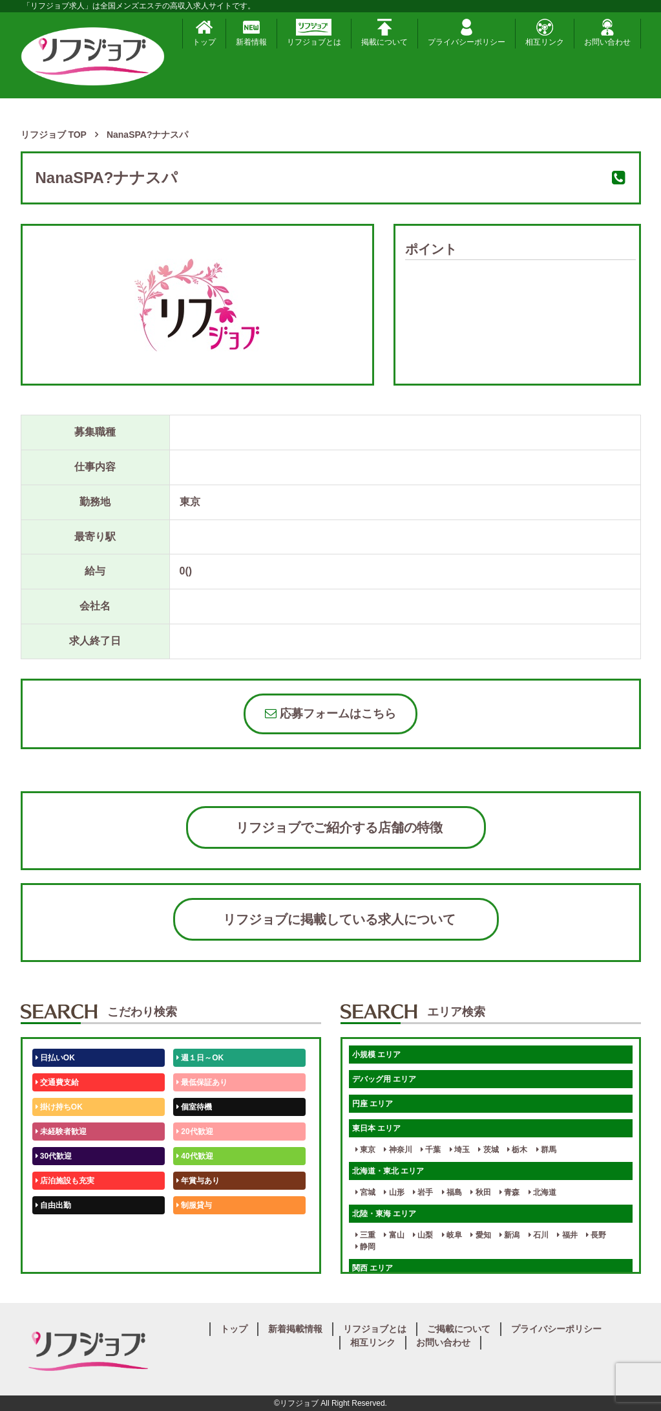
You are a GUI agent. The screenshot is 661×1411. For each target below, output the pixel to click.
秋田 (480, 1192)
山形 (394, 1192)
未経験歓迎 (198, 1229)
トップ (204, 33)
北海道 (542, 1192)
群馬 (546, 1149)
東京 (365, 1149)
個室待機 (194, 1106)
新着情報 (251, 33)
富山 (394, 1235)
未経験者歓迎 (61, 1131)
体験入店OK (59, 1254)
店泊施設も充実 (65, 1180)
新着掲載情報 (295, 1329)
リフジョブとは (314, 33)
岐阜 (452, 1235)
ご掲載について (458, 1329)
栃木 (517, 1149)
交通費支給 (57, 1082)
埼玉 (460, 1149)
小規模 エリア (376, 1054)
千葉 (431, 1149)
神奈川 (398, 1149)
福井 (567, 1235)
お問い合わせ (607, 33)
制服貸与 (194, 1205)
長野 (596, 1235)
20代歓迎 (194, 1131)
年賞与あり (198, 1180)
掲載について (384, 33)
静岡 (365, 1246)
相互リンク (544, 33)
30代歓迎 (54, 1156)
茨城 (488, 1149)
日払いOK (55, 1057)
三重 (365, 1235)
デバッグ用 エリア (384, 1079)
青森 (509, 1192)
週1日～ (192, 1254)
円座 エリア (372, 1103)
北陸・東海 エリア (384, 1213)
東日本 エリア (376, 1128)
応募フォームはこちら (330, 713)
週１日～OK (200, 1057)
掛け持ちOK (59, 1106)
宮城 (365, 1192)
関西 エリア (372, 1268)
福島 (452, 1192)
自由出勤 (53, 1205)
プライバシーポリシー (466, 33)
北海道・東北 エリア (388, 1171)
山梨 (423, 1235)
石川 (539, 1235)
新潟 (509, 1235)
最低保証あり (201, 1082)
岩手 (423, 1192)
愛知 (480, 1235)
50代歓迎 (54, 1229)
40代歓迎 (194, 1156)
